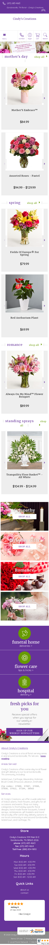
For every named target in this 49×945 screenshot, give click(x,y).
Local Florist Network (19, 943)
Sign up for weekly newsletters (24, 732)
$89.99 (24, 406)
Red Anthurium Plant (24, 317)
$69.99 (24, 329)
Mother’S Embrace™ (24, 110)
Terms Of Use (16, 939)
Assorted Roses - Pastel (24, 175)
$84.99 (24, 122)
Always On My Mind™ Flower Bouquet (24, 395)
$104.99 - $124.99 (24, 486)
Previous (4, 98)
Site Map (35, 943)
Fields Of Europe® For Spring (24, 253)
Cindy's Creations (24, 18)
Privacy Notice (32, 939)
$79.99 (24, 264)
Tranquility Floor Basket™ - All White (24, 476)
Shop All (39, 56)
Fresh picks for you (24, 713)
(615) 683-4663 (13, 3)
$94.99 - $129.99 (24, 187)
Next (45, 98)
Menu (4, 39)
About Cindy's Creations (14, 748)
